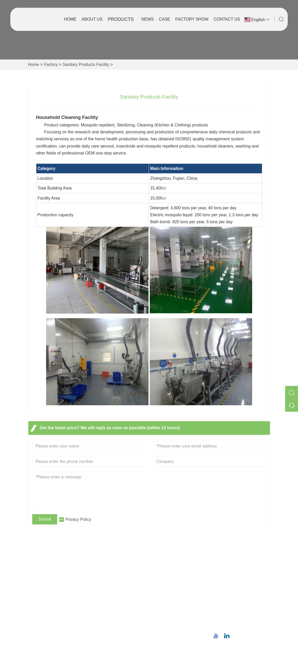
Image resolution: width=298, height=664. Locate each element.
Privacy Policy (78, 519)
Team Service (107, 583)
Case (164, 19)
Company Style (167, 583)
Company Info (166, 574)
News (147, 19)
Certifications (106, 599)
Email (232, 602)
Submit (44, 519)
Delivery (102, 574)
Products (121, 19)
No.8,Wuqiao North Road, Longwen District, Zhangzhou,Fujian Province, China (241, 579)
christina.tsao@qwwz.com (243, 608)
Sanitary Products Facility (86, 64)
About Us (92, 19)
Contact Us (227, 19)
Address (236, 561)
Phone (233, 618)
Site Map (103, 607)
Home (70, 19)
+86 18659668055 (240, 624)
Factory (51, 64)
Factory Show (192, 19)
